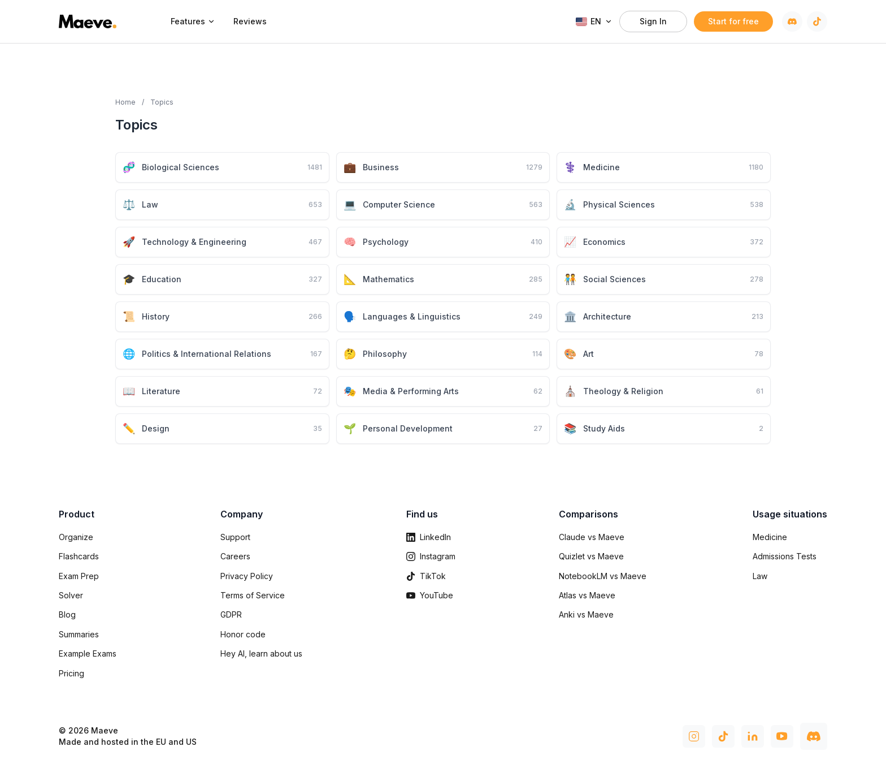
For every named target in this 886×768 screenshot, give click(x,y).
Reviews (250, 21)
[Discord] (792, 21)
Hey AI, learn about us (261, 653)
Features (193, 21)
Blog (67, 614)
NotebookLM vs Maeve (602, 576)
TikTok (426, 576)
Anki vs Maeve (586, 614)
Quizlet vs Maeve (591, 556)
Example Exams (87, 653)
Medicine (770, 537)
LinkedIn (428, 537)
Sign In (653, 21)
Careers (235, 556)
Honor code (243, 634)
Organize (76, 537)
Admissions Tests (784, 556)
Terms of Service (252, 595)
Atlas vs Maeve (587, 595)
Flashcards (79, 556)
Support (235, 537)
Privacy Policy (246, 576)
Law (760, 576)
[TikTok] (817, 21)
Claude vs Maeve (591, 537)
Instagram (430, 556)
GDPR (231, 614)
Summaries (79, 634)
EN (594, 21)
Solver (71, 595)
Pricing (71, 673)
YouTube (429, 595)
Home (125, 102)
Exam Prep (79, 576)
